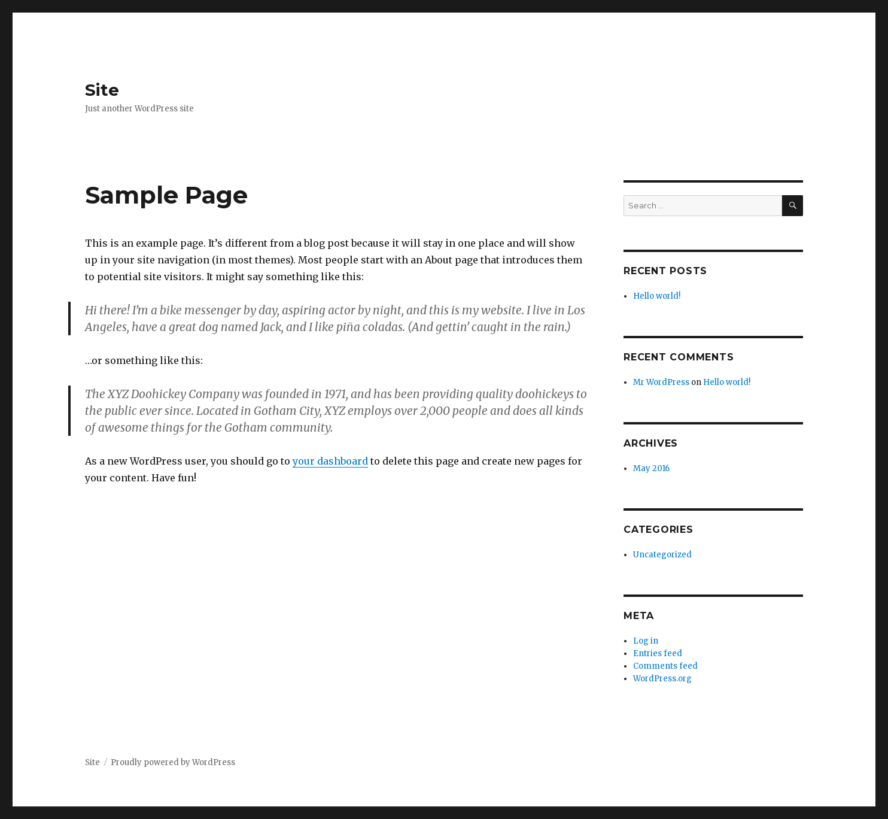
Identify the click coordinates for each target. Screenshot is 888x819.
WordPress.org (662, 679)
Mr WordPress (661, 382)
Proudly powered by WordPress (173, 762)
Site (102, 90)
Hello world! (656, 296)
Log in (645, 641)
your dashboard (330, 461)
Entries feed (657, 653)
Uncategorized (662, 555)
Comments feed (665, 666)
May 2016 (651, 468)
